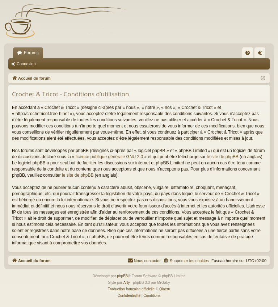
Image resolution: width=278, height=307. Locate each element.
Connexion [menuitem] (261, 54)
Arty (126, 283)
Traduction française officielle (131, 289)
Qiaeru (164, 289)
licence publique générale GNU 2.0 (109, 156)
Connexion (26, 64)
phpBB (122, 276)
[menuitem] (247, 52)
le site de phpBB (222, 156)
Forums (31, 52)
